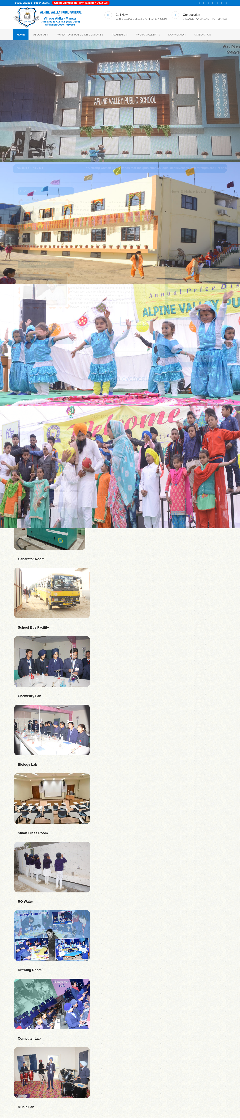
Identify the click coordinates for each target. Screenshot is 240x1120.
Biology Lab (27, 767)
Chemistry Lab (29, 698)
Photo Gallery (148, 36)
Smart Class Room (33, 835)
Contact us (202, 36)
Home (21, 36)
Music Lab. (26, 1109)
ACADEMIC (120, 36)
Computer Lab (29, 1041)
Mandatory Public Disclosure (80, 36)
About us (40, 36)
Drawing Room (30, 972)
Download (177, 36)
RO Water (25, 904)
